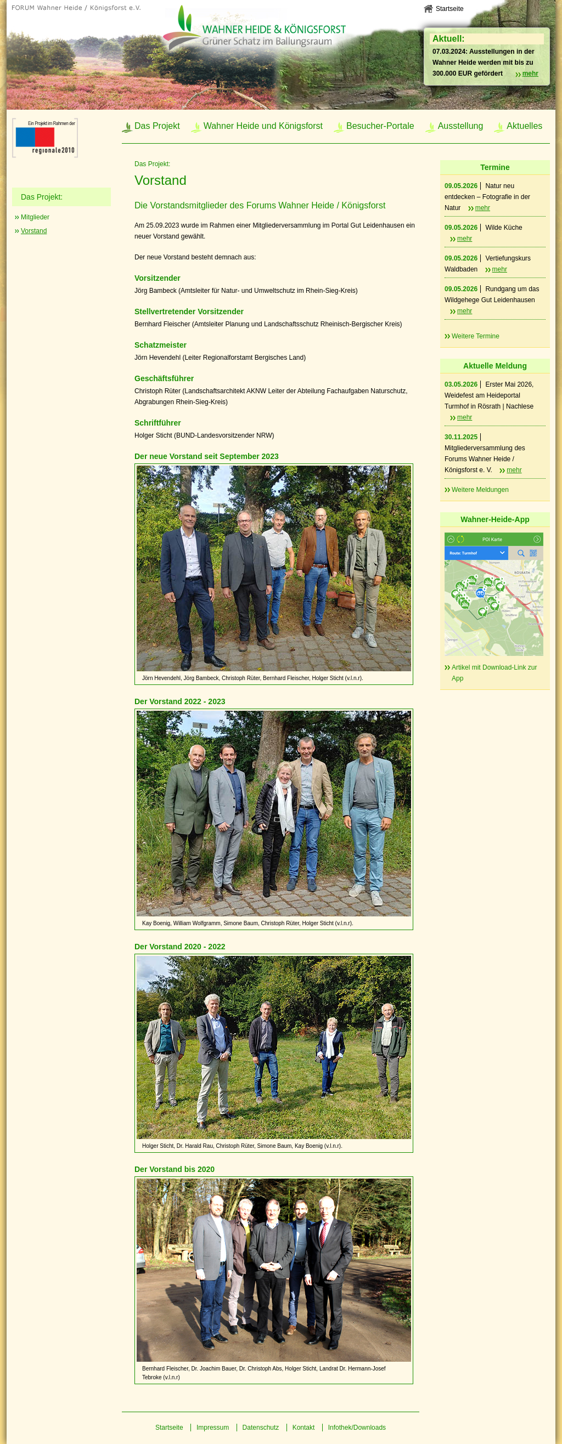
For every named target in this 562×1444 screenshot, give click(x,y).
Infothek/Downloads (357, 1427)
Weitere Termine (475, 336)
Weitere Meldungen (480, 490)
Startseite (450, 9)
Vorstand (34, 231)
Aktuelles (524, 126)
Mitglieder (35, 217)
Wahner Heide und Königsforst (263, 126)
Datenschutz (261, 1427)
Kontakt (304, 1427)
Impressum (212, 1427)
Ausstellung (461, 126)
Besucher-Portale (380, 126)
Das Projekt (157, 126)
